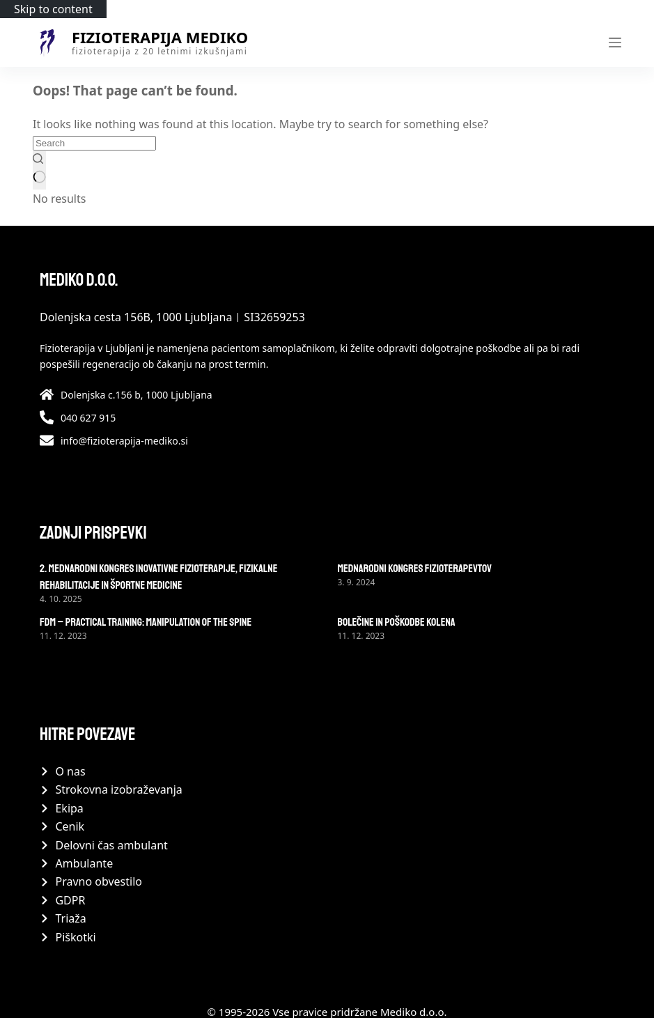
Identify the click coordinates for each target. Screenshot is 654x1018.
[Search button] (39, 170)
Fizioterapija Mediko (160, 36)
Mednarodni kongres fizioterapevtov (415, 569)
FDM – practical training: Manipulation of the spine (145, 622)
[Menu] (615, 42)
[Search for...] (94, 143)
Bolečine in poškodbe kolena (397, 622)
